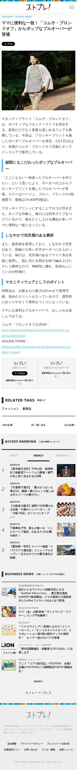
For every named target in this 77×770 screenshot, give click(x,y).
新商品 (27, 408)
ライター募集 (48, 749)
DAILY (14, 455)
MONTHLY (63, 455)
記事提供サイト (12, 749)
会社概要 (11, 743)
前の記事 (7, 424)
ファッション (10, 408)
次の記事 (69, 424)
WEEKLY (38, 455)
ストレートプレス (38, 692)
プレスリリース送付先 (58, 743)
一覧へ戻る (38, 424)
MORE (38, 681)
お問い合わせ (31, 749)
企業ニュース (66, 749)
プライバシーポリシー (31, 743)
